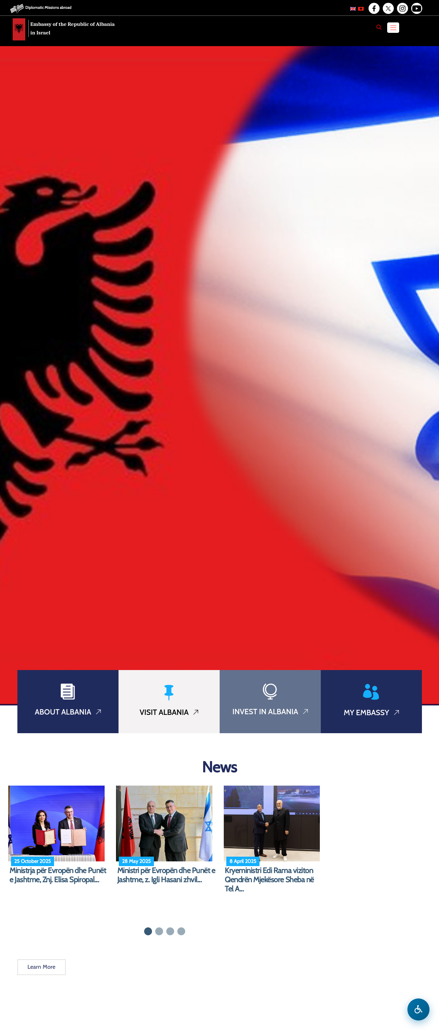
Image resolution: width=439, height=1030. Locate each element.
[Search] (379, 27)
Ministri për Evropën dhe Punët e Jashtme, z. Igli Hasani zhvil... (166, 875)
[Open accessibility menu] (418, 1009)
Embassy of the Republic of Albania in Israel (72, 28)
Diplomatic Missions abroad (48, 7)
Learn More (41, 966)
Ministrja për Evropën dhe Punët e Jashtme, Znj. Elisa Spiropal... (57, 875)
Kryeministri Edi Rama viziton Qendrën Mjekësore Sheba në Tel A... (269, 879)
